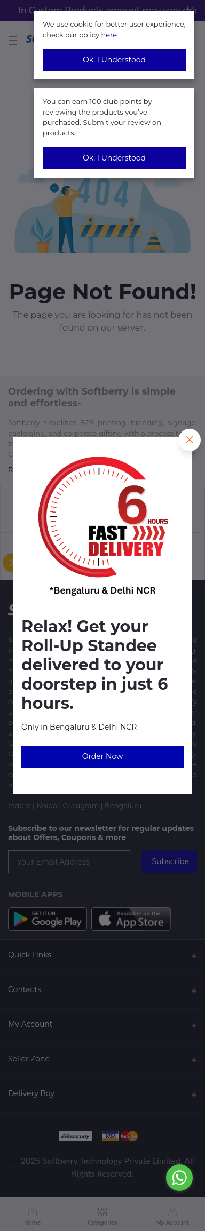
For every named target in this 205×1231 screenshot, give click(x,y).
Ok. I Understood (114, 60)
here (109, 34)
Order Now (102, 756)
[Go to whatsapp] (179, 1177)
